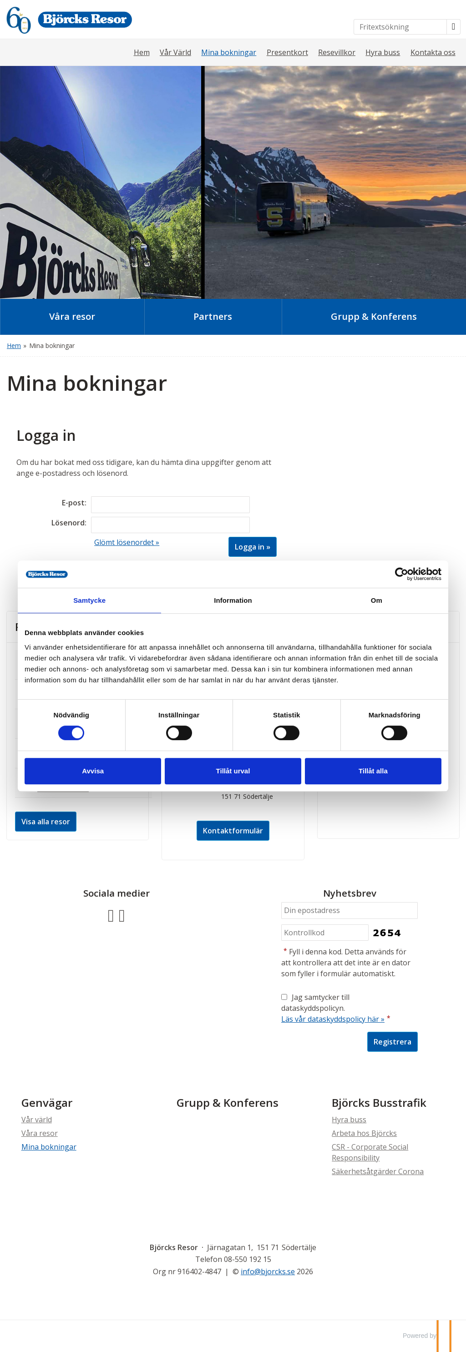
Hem (142, 52)
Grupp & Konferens (228, 1102)
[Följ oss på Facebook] (111, 914)
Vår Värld (175, 52)
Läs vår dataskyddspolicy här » (333, 1019)
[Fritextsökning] (400, 27)
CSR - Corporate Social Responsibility (370, 1152)
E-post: (74, 503)
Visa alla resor (45, 822)
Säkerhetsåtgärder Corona (378, 1171)
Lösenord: (68, 523)
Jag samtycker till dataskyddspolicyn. (336, 1008)
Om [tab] (369, 600)
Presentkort (287, 52)
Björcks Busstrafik (379, 1102)
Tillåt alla (366, 771)
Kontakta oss (433, 52)
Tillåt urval (233, 771)
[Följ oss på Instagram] (122, 914)
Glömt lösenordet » (126, 542)
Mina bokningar (228, 52)
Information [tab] (233, 600)
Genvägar (46, 1102)
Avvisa (100, 771)
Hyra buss (382, 52)
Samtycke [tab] (97, 600)
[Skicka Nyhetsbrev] (392, 1042)
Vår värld (36, 1120)
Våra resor (39, 1133)
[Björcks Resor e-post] (268, 1271)
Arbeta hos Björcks (364, 1133)
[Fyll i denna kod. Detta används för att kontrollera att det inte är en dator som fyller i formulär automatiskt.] (325, 932)
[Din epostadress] (349, 910)
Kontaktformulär (233, 831)
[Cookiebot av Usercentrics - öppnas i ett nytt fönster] (391, 574)
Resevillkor (336, 52)
